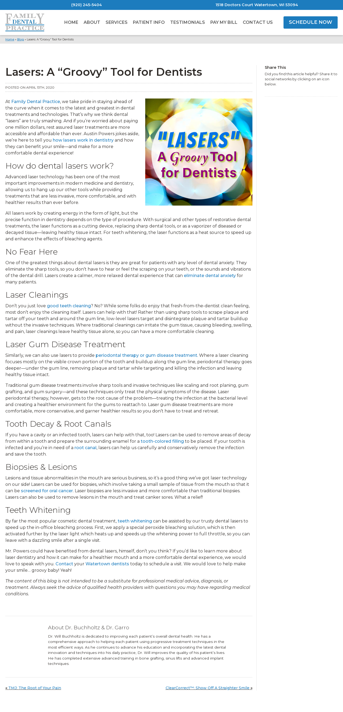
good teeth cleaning (69, 305)
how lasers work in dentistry (83, 140)
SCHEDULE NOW (310, 22)
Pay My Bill (223, 22)
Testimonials (187, 22)
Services (117, 22)
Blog (20, 39)
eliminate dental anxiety (210, 275)
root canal (85, 447)
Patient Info (149, 22)
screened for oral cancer (47, 490)
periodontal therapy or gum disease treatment (146, 355)
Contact (64, 563)
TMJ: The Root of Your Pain (34, 688)
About (92, 22)
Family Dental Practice (35, 101)
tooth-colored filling (162, 441)
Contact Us (258, 22)
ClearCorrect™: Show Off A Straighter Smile (207, 688)
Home (71, 22)
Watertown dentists (107, 563)
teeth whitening (135, 521)
